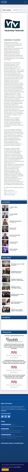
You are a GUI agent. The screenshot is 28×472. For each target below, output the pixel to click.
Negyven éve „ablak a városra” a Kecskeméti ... (17, 310)
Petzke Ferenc (13, 214)
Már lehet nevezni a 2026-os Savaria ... (18, 264)
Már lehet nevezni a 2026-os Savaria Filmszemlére (12, 426)
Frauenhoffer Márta (15, 221)
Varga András (13, 249)
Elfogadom (5, 469)
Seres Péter (12, 228)
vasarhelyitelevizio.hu (12, 193)
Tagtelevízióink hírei (6, 424)
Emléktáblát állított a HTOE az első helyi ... (16, 272)
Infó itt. (19, 467)
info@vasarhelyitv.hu (12, 191)
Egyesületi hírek (5, 428)
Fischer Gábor (13, 242)
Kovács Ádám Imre (14, 235)
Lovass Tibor (13, 207)
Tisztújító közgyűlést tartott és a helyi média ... (17, 280)
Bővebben (3, 410)
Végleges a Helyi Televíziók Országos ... (17, 287)
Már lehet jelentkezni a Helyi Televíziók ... (17, 303)
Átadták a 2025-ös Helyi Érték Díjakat (17, 295)
